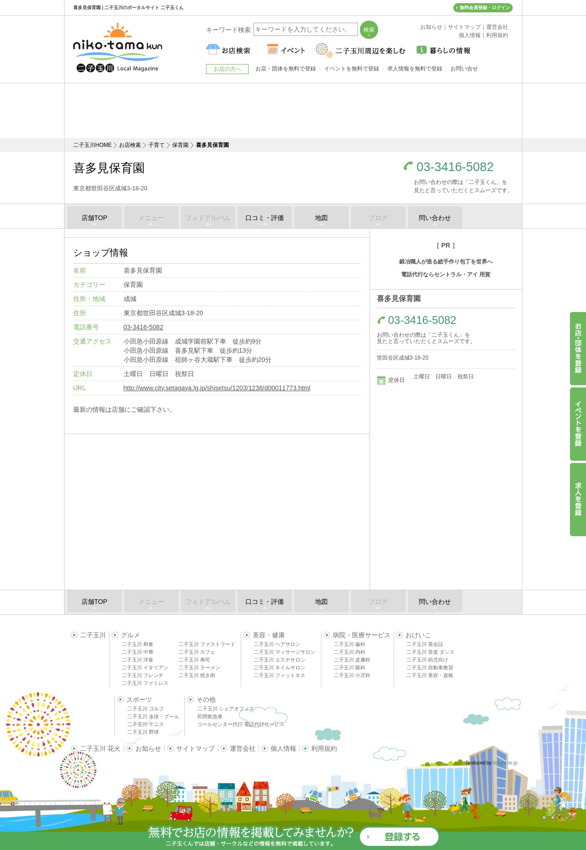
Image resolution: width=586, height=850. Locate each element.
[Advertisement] (293, 110)
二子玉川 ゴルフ (145, 708)
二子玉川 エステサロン (279, 659)
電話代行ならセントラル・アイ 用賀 (445, 274)
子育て (156, 145)
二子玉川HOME (92, 145)
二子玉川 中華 (137, 652)
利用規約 (324, 748)
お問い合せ (464, 68)
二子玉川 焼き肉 (197, 675)
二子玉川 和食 (137, 644)
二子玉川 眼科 (349, 667)
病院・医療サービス (362, 635)
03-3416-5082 (455, 167)
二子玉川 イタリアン (145, 667)
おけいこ (418, 635)
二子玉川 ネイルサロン (279, 667)
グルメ (130, 635)
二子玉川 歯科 (349, 644)
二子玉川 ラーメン (199, 667)
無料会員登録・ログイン (485, 7)
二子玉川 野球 (143, 732)
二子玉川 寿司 (194, 659)
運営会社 (242, 748)
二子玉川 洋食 (137, 659)
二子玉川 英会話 (425, 644)
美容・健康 (269, 635)
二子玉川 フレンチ (142, 675)
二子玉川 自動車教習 (430, 667)
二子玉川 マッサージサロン (284, 652)
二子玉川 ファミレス (145, 683)
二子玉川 (93, 635)
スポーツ (139, 699)
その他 (206, 699)
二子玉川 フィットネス (279, 675)
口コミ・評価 (264, 217)
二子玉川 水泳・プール (153, 716)
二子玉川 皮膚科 (352, 659)
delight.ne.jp (505, 762)
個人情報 (283, 748)
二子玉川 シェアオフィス (225, 708)
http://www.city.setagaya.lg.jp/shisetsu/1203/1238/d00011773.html (217, 388)
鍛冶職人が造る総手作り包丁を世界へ (446, 261)
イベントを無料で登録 (351, 68)
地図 (321, 217)
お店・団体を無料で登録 (285, 68)
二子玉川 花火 (100, 748)
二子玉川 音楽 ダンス (431, 652)
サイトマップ (195, 748)
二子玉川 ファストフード (207, 644)
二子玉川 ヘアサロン (277, 644)
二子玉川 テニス (145, 724)
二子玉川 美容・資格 (430, 675)
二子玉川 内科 (349, 652)
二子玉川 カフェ (197, 652)
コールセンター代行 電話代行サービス (240, 724)
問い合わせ (435, 217)
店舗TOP (94, 217)
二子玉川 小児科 (352, 675)
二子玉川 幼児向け (427, 659)
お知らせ (148, 748)
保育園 (180, 145)
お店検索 (130, 145)
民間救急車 (209, 716)
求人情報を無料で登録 (414, 68)
